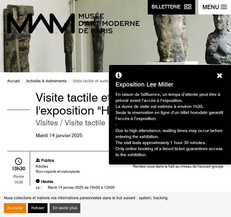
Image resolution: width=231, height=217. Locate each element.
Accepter (15, 208)
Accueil (13, 81)
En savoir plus (65, 208)
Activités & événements (46, 81)
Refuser (37, 208)
